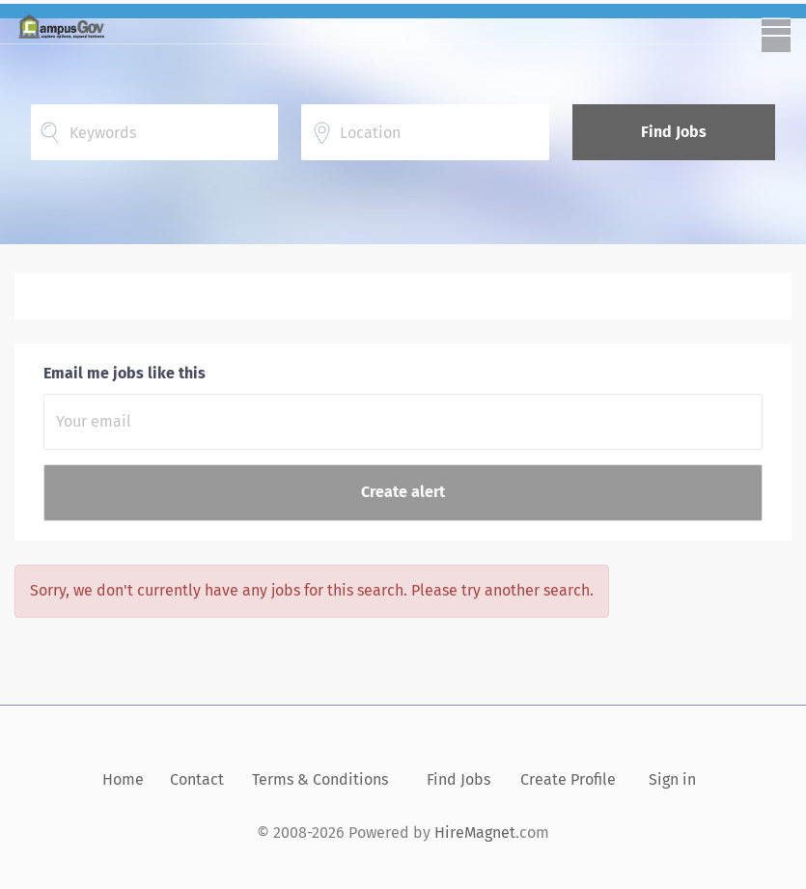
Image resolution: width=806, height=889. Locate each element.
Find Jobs (674, 132)
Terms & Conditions (320, 779)
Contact (197, 779)
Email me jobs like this (124, 373)
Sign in (672, 779)
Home (123, 779)
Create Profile (568, 779)
